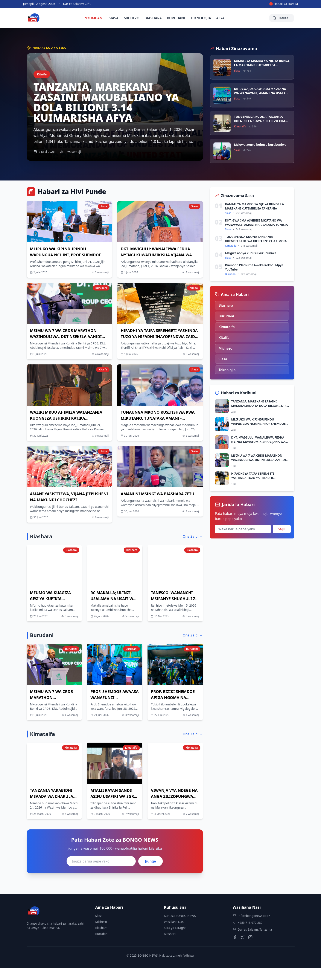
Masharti (170, 934)
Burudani (101, 934)
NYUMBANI (94, 18)
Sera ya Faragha (175, 928)
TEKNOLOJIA (200, 18)
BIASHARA (153, 18)
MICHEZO (132, 18)
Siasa (99, 916)
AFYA (220, 18)
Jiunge (150, 861)
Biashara (101, 928)
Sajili (282, 529)
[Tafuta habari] (282, 18)
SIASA (114, 18)
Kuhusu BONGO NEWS (180, 916)
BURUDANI (176, 18)
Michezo (101, 922)
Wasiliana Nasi (174, 922)
